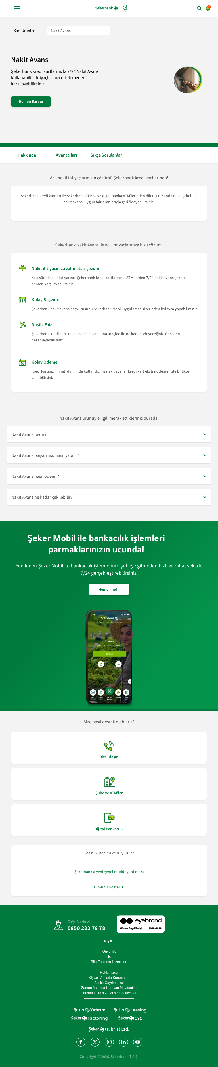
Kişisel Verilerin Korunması (109, 978)
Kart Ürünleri (24, 30)
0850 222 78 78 (86, 927)
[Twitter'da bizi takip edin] (95, 1042)
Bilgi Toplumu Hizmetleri (109, 962)
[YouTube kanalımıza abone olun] (137, 1042)
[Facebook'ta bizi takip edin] (80, 1042)
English (108, 941)
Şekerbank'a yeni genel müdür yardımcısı (109, 871)
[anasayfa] (112, 8)
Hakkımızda (109, 973)
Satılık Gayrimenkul (109, 983)
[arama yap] (192, 8)
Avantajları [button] (66, 155)
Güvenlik (109, 952)
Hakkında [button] (27, 155)
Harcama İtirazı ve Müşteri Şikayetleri (109, 993)
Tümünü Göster (106, 886)
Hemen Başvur (31, 101)
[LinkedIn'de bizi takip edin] (123, 1042)
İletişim (109, 957)
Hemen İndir (109, 589)
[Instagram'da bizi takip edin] (109, 1042)
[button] (109, 434)
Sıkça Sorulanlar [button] (106, 155)
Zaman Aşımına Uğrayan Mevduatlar (109, 988)
